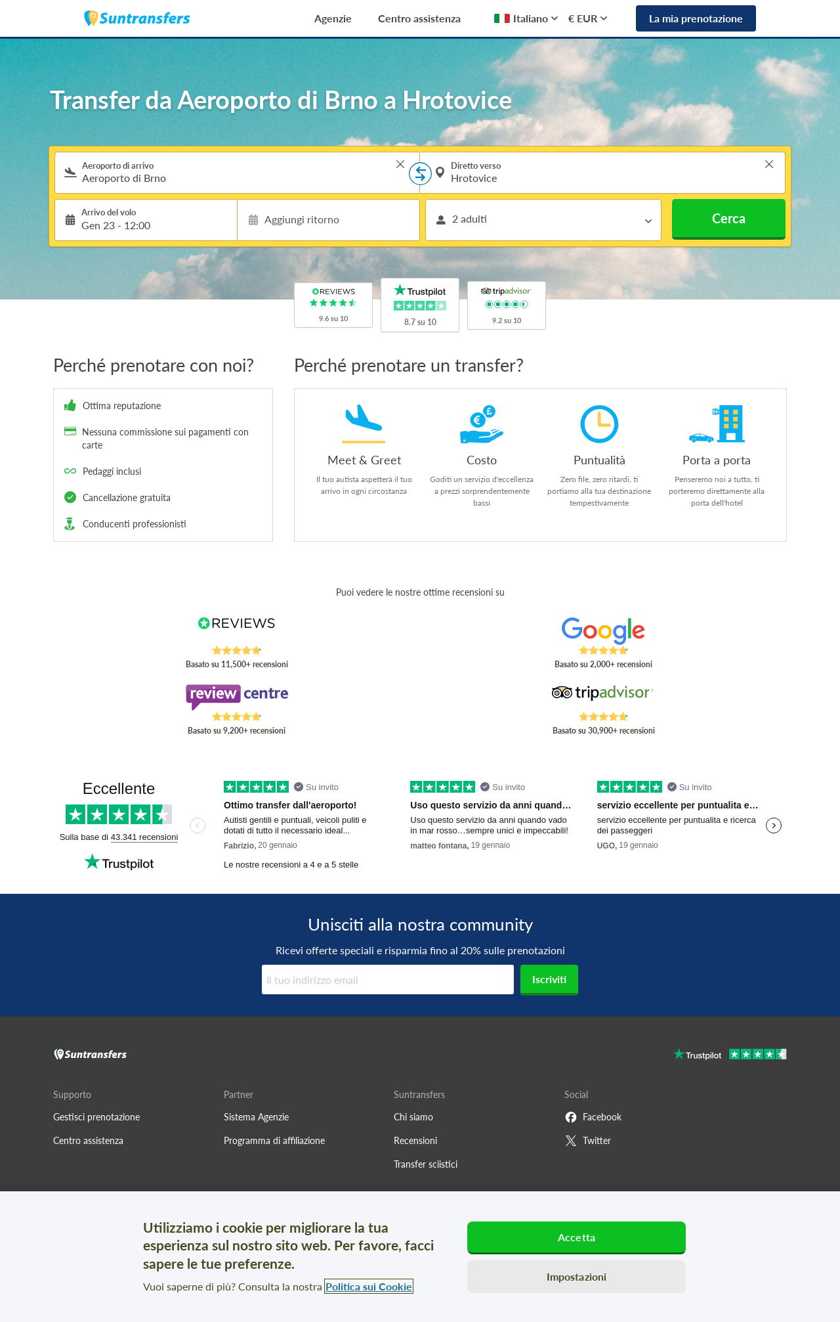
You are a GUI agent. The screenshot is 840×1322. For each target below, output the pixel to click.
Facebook (592, 1117)
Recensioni (415, 1140)
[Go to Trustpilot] (730, 1055)
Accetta (576, 1237)
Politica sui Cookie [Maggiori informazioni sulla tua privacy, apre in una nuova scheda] (369, 1286)
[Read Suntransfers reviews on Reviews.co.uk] (236, 631)
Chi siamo (413, 1116)
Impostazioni (577, 1276)
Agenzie (333, 18)
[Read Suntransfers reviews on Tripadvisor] (603, 697)
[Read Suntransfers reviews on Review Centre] (236, 697)
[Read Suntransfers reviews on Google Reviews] (603, 631)
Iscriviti (549, 979)
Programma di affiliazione (274, 1140)
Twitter (587, 1140)
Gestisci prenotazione (96, 1116)
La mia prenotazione (696, 18)
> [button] (400, 164)
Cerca (729, 218)
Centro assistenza (419, 18)
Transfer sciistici (425, 1164)
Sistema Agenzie (256, 1116)
